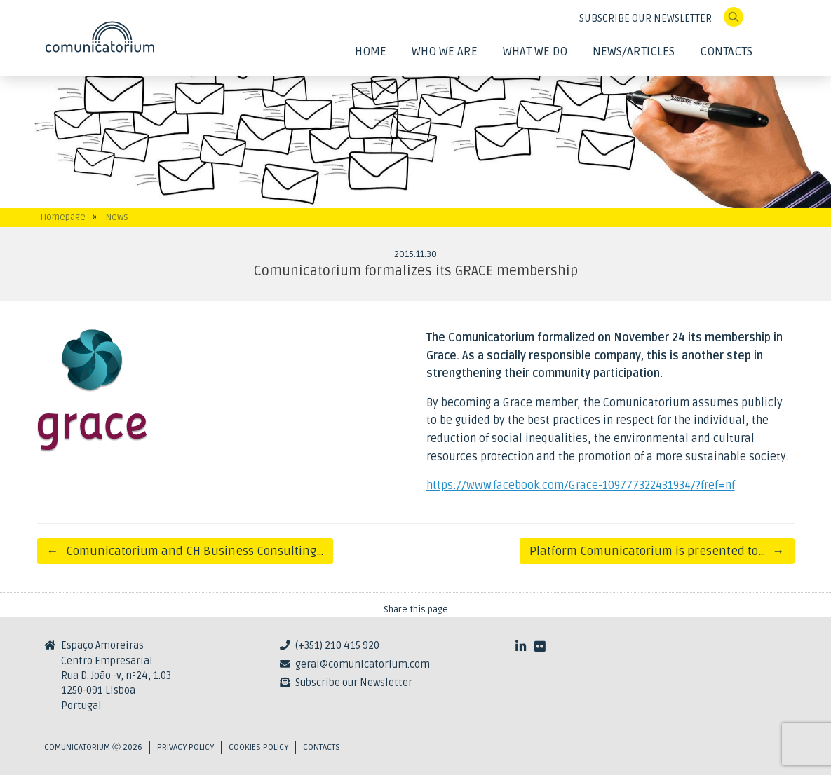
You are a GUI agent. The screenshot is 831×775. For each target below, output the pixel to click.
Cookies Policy (258, 747)
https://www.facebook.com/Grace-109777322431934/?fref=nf (580, 486)
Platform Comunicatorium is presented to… (657, 551)
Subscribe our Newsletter (353, 683)
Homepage (63, 217)
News (117, 217)
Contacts (726, 51)
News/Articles (634, 51)
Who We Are (445, 51)
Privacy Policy (185, 747)
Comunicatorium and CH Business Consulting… (185, 551)
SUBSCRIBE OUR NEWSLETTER (645, 19)
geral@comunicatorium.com (362, 665)
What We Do (535, 51)
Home (370, 51)
